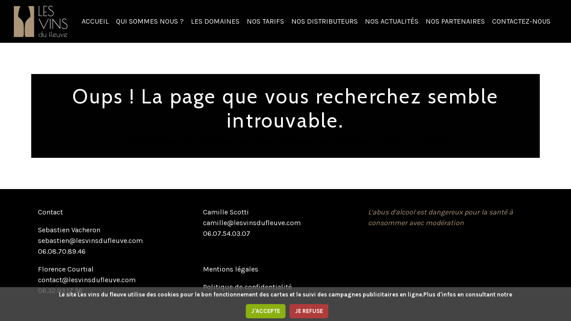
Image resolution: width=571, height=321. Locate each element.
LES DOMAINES (215, 21)
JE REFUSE (309, 311)
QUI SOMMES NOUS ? (150, 21)
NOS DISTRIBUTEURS (324, 21)
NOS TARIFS (265, 21)
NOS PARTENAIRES (455, 21)
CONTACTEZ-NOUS (521, 21)
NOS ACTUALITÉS (391, 21)
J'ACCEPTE (265, 311)
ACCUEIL (95, 21)
